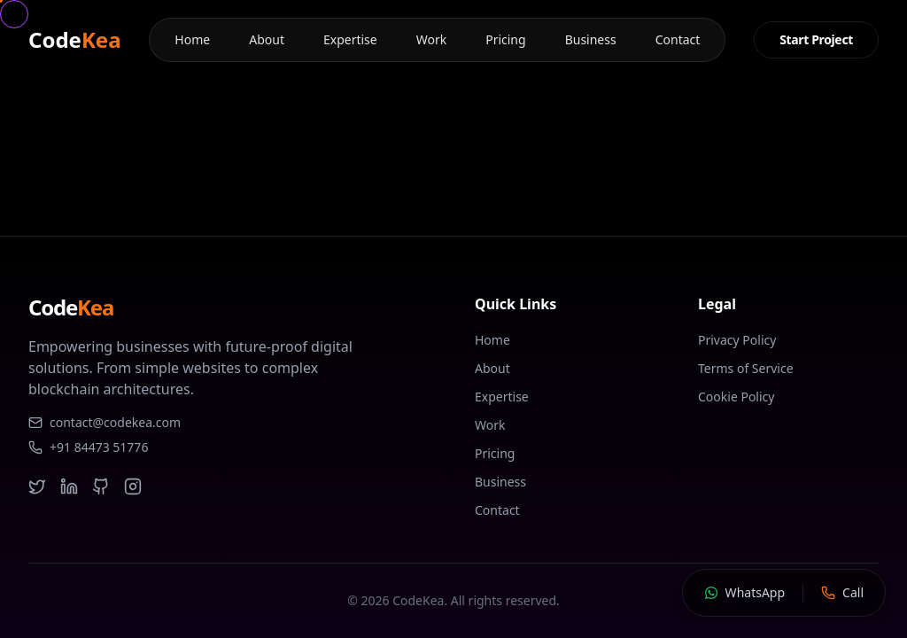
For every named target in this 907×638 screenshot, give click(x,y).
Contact (678, 39)
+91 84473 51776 (88, 447)
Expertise (350, 39)
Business (590, 39)
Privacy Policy (737, 339)
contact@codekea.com (104, 422)
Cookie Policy (736, 396)
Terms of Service (746, 368)
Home (192, 39)
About (266, 39)
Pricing (505, 39)
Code (74, 40)
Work (431, 39)
